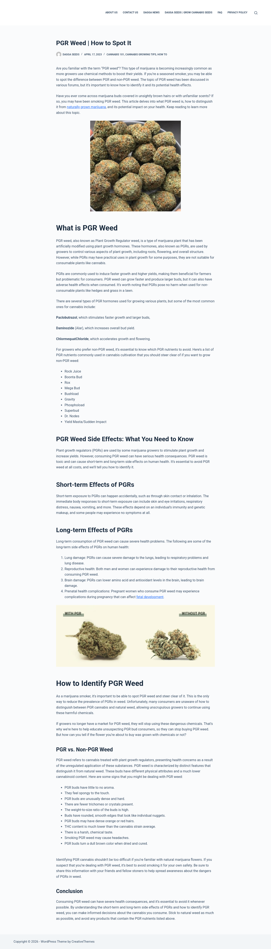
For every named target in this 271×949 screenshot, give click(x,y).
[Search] (255, 12)
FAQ (220, 12)
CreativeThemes (83, 941)
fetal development (149, 597)
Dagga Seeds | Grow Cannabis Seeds (188, 12)
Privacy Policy (237, 12)
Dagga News (151, 12)
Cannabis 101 (115, 54)
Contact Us (130, 12)
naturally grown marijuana (86, 107)
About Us (111, 12)
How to (162, 54)
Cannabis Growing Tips (140, 54)
